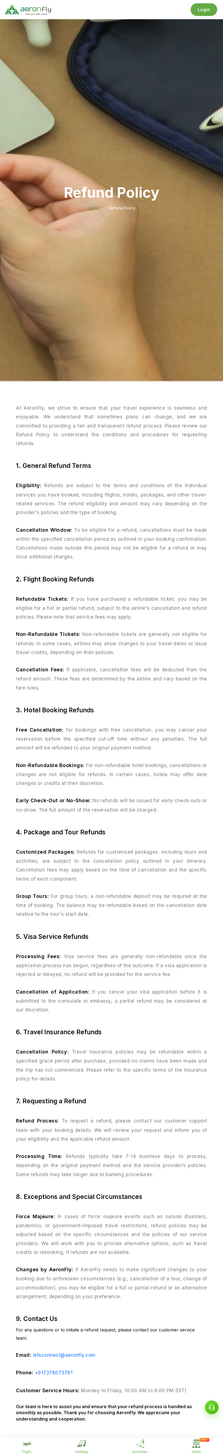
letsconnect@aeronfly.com (64, 1355)
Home (93, 208)
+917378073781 (54, 1372)
